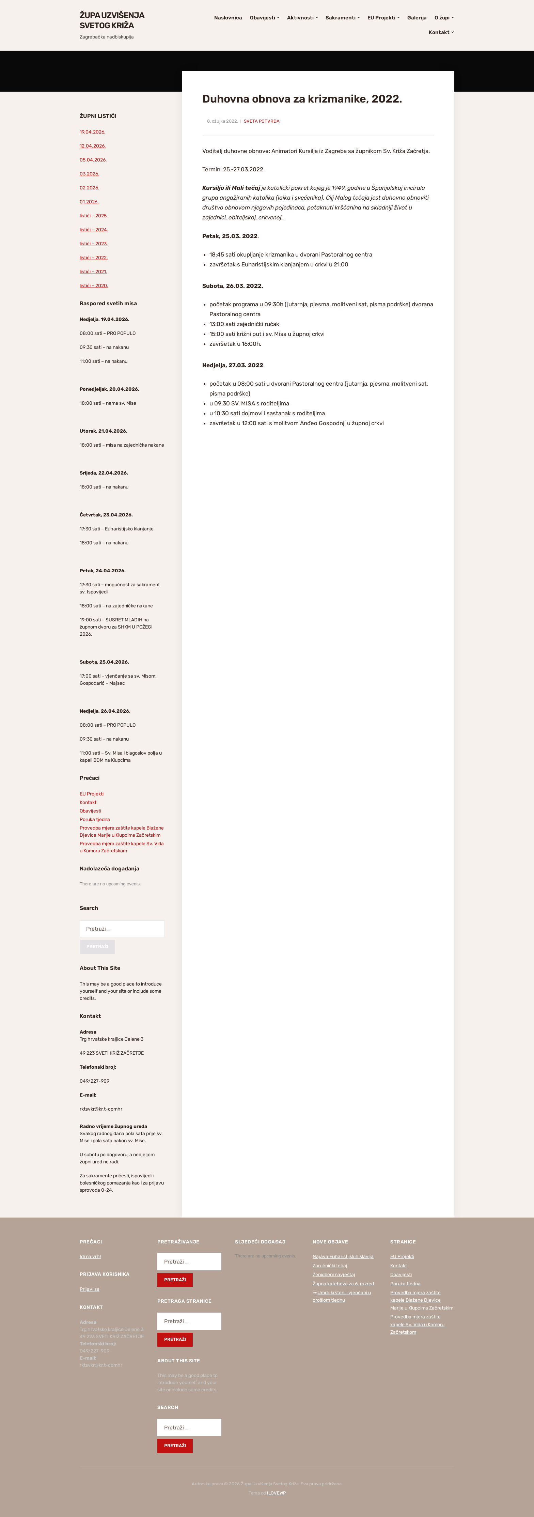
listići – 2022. (94, 258)
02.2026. (89, 188)
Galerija (417, 18)
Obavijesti (262, 18)
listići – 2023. (94, 244)
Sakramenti (341, 18)
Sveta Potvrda (262, 121)
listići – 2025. (94, 216)
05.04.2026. (93, 160)
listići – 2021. (93, 272)
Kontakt (439, 32)
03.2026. (89, 174)
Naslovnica (228, 18)
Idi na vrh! (90, 1256)
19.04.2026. (93, 132)
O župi (442, 18)
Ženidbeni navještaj (334, 1275)
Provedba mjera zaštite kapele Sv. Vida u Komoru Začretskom (417, 1324)
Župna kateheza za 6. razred (343, 1284)
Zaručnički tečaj (330, 1266)
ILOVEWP (276, 1493)
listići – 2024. (94, 230)
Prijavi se (89, 1289)
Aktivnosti (300, 18)
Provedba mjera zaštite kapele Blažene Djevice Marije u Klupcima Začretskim (421, 1300)
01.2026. (89, 202)
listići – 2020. (94, 286)
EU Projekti (381, 18)
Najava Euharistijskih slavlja (343, 1256)
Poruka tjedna (95, 819)
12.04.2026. (93, 146)
